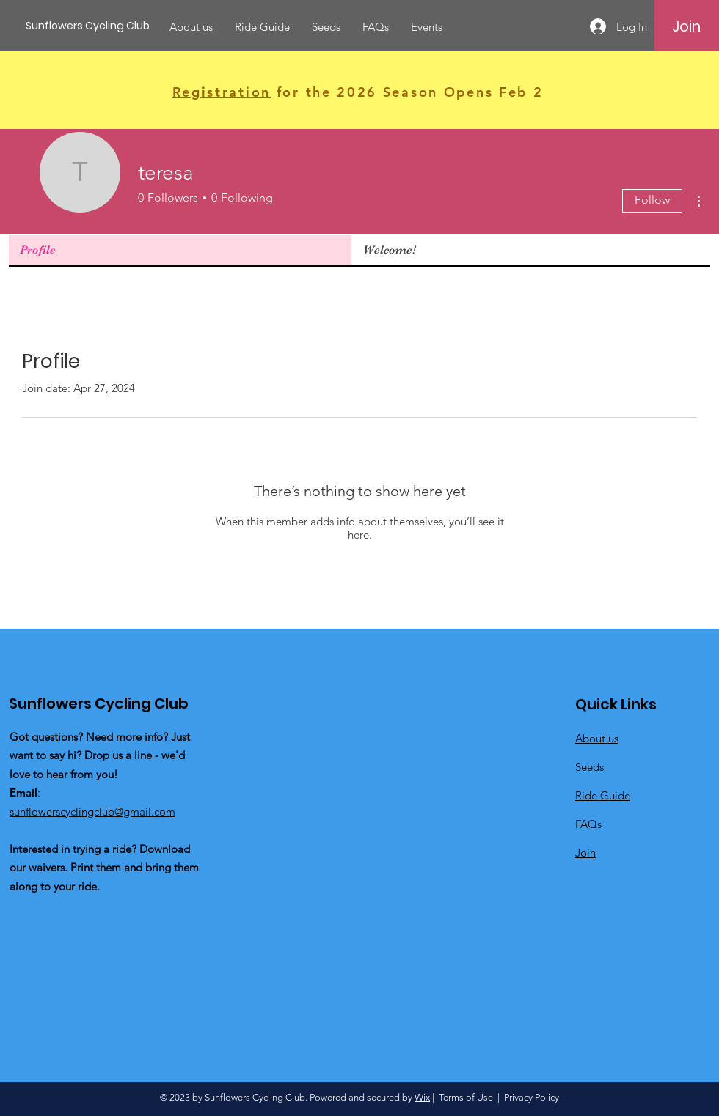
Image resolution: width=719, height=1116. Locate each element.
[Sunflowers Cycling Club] (92, 26)
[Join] (686, 26)
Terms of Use (466, 1097)
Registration (221, 92)
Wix (422, 1097)
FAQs (588, 824)
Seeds (589, 767)
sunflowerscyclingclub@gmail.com (92, 811)
